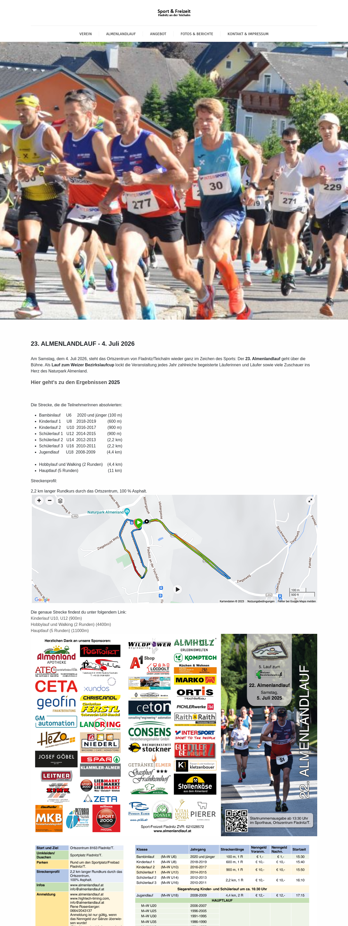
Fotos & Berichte (197, 34)
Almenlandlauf (121, 34)
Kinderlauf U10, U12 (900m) (56, 618)
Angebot (158, 34)
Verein (86, 34)
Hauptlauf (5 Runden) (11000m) (60, 630)
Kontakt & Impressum (248, 34)
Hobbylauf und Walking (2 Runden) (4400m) (71, 624)
